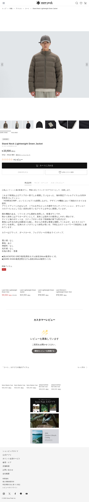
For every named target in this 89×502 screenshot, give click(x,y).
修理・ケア (7, 462)
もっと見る (81, 367)
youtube (27, 494)
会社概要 (6, 474)
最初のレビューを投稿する (44, 351)
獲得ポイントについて (23, 155)
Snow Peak (44, 3)
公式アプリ (7, 455)
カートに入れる (46, 165)
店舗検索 (6, 466)
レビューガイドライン (10, 487)
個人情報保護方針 (8, 481)
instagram (4, 494)
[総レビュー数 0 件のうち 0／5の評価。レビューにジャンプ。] (12, 159)
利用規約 (5, 478)
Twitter (9, 494)
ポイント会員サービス (11, 459)
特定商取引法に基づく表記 (11, 484)
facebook (15, 494)
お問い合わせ (8, 470)
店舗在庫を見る (23, 172)
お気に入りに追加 (68, 172)
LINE (21, 494)
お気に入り (81, 3)
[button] (87, 64)
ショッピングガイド (10, 451)
